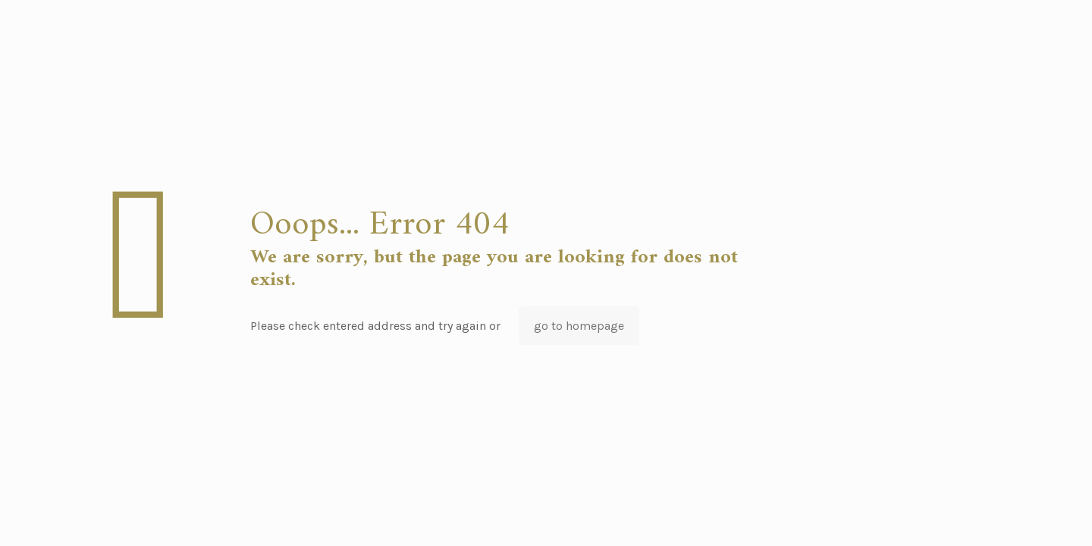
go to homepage (579, 325)
